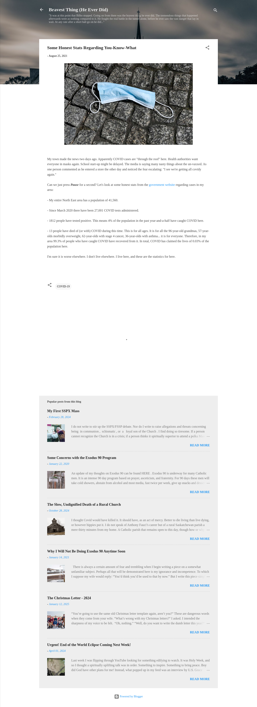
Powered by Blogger (128, 696)
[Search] (215, 11)
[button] (207, 48)
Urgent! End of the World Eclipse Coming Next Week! (89, 645)
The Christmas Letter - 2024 (69, 598)
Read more (200, 445)
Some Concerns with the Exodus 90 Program (81, 458)
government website (162, 184)
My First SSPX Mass (63, 411)
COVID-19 (63, 286)
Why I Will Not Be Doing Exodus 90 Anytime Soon (86, 551)
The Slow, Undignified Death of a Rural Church (84, 505)
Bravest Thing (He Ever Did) (78, 9)
